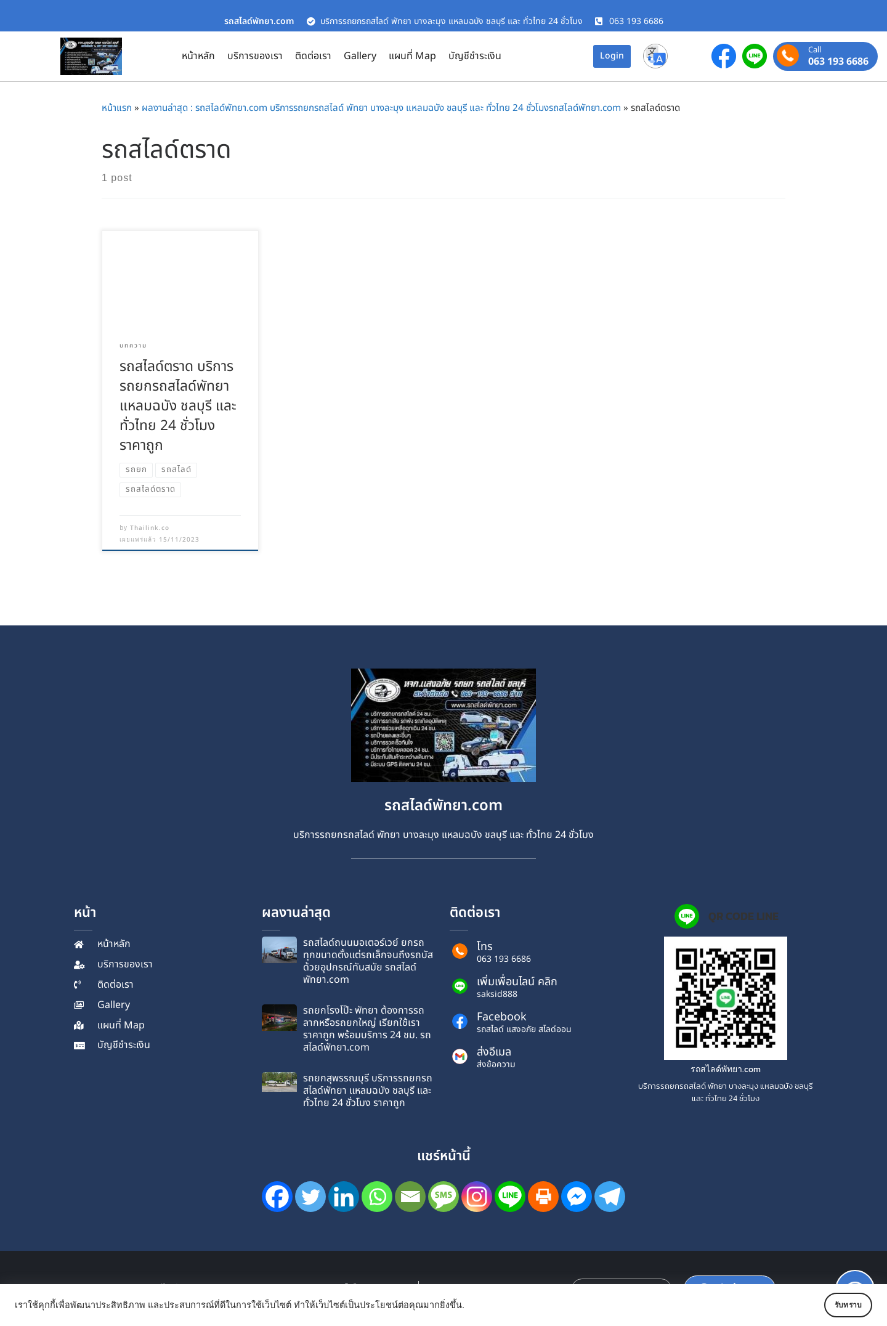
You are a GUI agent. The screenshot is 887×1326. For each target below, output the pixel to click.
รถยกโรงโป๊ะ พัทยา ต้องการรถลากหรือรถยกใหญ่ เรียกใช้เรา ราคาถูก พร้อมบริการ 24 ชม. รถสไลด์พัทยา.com (367, 1029)
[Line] (510, 1196)
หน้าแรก (117, 108)
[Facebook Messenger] (576, 1196)
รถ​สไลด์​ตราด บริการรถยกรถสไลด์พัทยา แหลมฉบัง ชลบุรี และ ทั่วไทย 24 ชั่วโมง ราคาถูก (178, 406)
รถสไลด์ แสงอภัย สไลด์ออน (524, 1029)
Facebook (502, 1017)
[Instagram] (476, 1196)
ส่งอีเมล (494, 1052)
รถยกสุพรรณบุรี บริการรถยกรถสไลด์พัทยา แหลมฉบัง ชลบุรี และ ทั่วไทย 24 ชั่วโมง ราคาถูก (367, 1090)
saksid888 (497, 994)
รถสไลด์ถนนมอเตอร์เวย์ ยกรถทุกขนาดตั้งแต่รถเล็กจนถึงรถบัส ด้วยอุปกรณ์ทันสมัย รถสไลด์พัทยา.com (368, 961)
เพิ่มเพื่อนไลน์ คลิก (517, 982)
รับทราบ (835, 1305)
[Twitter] (310, 1196)
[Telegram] (609, 1196)
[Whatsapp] (377, 1196)
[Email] (410, 1196)
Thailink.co (149, 527)
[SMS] (443, 1196)
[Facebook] (277, 1196)
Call (814, 50)
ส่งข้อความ (496, 1064)
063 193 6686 (838, 62)
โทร (485, 946)
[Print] (543, 1196)
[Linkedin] (343, 1196)
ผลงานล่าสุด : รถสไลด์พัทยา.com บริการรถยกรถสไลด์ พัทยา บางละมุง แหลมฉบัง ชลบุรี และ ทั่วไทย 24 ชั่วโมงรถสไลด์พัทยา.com (381, 108)
